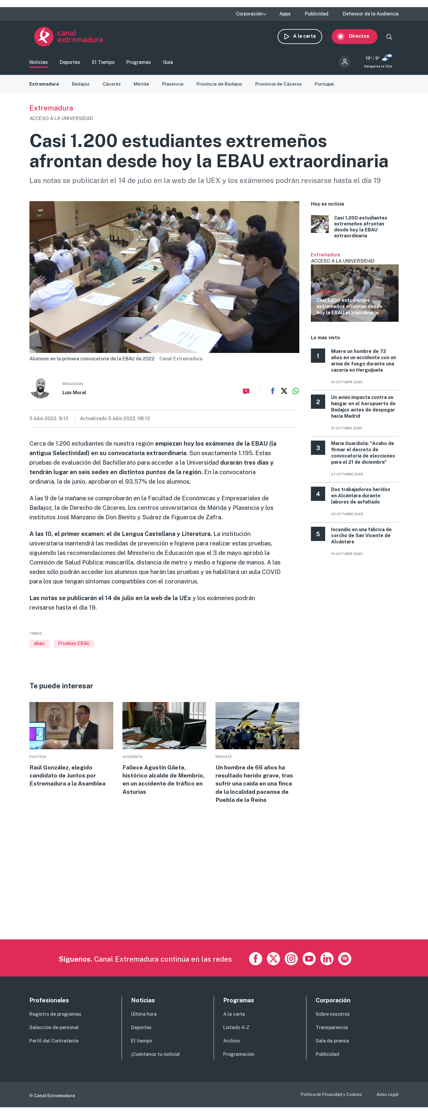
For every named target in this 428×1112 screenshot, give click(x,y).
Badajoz (82, 87)
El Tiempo (103, 64)
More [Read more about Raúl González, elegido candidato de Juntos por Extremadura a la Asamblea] (71, 748)
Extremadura (44, 87)
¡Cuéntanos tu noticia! (155, 1058)
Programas (138, 64)
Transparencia (332, 1032)
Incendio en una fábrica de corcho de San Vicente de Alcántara (361, 539)
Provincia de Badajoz (221, 87)
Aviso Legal (388, 1099)
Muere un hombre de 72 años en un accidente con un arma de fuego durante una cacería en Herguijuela (363, 364)
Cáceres (113, 87)
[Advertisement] (207, 902)
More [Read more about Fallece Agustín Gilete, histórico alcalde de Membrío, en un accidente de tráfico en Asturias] (164, 752)
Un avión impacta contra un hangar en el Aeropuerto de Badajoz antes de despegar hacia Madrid (363, 410)
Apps (285, 14)
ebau (39, 646)
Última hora (144, 1019)
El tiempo (141, 1045)
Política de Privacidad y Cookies (331, 1099)
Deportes (70, 64)
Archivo (231, 1045)
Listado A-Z (236, 1032)
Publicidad (316, 14)
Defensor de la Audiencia (371, 14)
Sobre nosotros (333, 1019)
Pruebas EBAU (74, 646)
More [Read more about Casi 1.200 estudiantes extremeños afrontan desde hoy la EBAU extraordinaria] (355, 230)
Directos (364, 38)
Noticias (38, 64)
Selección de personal (54, 1032)
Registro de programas (55, 1019)
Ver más (355, 289)
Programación (238, 1058)
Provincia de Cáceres (280, 87)
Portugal (327, 87)
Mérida (142, 87)
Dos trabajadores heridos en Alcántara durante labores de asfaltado (360, 499)
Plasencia (174, 87)
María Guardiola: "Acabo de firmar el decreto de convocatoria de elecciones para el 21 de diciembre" (363, 456)
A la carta (309, 38)
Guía (168, 64)
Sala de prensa (332, 1045)
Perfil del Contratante (53, 1045)
